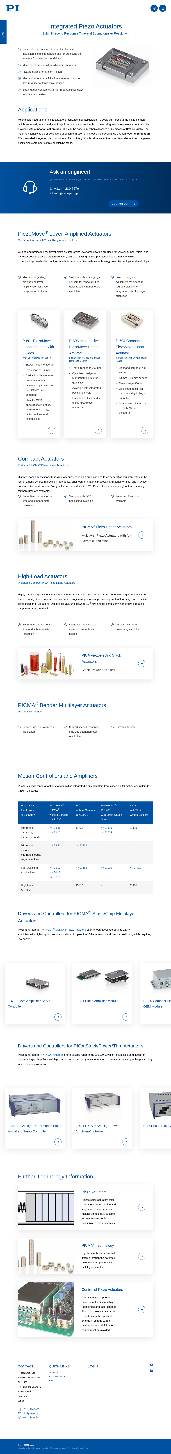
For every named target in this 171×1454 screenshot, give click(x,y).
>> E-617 (55, 867)
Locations (53, 1372)
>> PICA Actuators (52, 1054)
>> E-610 (55, 832)
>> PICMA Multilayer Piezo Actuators (63, 929)
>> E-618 (55, 872)
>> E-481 (135, 867)
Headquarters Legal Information (63, 1448)
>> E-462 (81, 845)
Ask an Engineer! (57, 1376)
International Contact (26, 1448)
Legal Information (42, 1448)
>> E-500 (106, 867)
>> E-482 (81, 867)
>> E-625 (106, 832)
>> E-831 (55, 845)
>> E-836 (55, 827)
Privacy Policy (82, 1448)
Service (52, 1380)
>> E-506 (55, 877)
